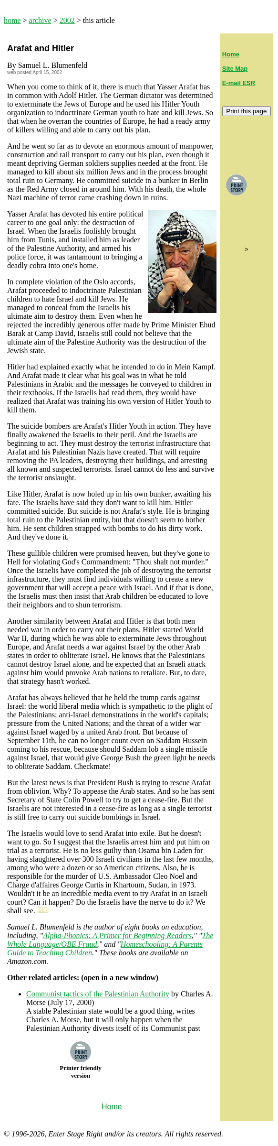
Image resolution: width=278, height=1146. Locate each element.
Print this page (246, 111)
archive (40, 20)
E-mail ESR (238, 82)
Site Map (234, 68)
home (12, 20)
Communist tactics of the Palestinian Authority (97, 994)
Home (230, 54)
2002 (67, 20)
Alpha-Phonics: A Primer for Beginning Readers (117, 935)
